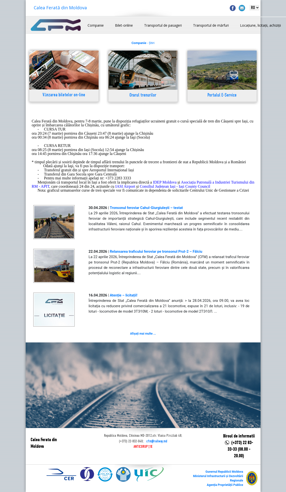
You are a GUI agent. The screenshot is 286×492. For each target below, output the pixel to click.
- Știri (142, 43)
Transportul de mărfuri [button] (211, 25)
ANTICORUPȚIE (143, 446)
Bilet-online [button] (124, 25)
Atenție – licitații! (123, 295)
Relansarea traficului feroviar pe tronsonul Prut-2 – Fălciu (156, 251)
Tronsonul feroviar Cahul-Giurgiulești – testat (146, 208)
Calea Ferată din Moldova (60, 8)
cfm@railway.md (156, 441)
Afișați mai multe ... (143, 333)
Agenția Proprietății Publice (225, 485)
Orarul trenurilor (142, 95)
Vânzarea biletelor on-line (64, 95)
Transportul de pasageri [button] (163, 25)
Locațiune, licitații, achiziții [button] (260, 25)
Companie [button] (96, 25)
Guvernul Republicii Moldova (224, 471)
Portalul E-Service (222, 95)
